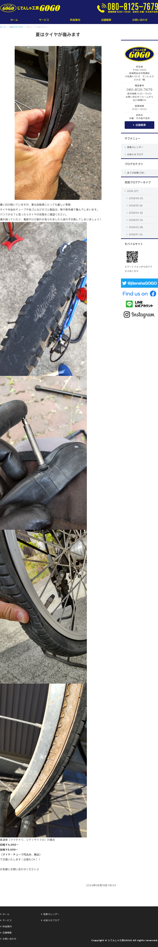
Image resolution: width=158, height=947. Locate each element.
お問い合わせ (140, 19)
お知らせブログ (16, 27)
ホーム (14, 19)
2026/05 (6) (136, 205)
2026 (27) (132, 191)
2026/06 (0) (136, 198)
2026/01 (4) (136, 234)
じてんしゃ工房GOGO (120, 940)
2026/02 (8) (136, 227)
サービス (44, 19)
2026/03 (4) (136, 220)
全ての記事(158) (135, 172)
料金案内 (75, 19)
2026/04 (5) (136, 212)
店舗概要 (106, 19)
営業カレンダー (135, 147)
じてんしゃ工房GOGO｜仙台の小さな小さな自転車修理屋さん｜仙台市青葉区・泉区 (30, 8)
